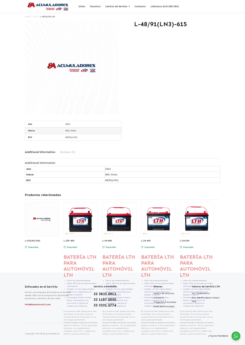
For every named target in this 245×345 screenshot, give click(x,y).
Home (27, 17)
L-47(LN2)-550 (32, 240)
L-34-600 (107, 240)
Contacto (140, 6)
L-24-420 (145, 240)
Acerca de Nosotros (164, 293)
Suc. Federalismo (201, 293)
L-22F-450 (69, 240)
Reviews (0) (67, 152)
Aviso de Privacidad (164, 306)
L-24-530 (184, 240)
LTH (35, 17)
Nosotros (95, 6)
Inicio (81, 6)
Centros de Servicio (116, 6)
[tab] (40, 152)
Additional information (40, 152)
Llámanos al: (164, 6)
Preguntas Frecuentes (165, 302)
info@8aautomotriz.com (38, 304)
